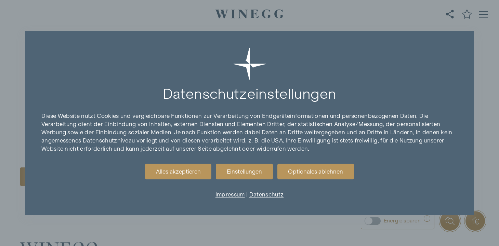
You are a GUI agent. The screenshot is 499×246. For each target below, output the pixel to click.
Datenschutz (266, 194)
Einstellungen (244, 171)
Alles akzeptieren (178, 171)
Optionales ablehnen (315, 171)
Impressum (230, 194)
